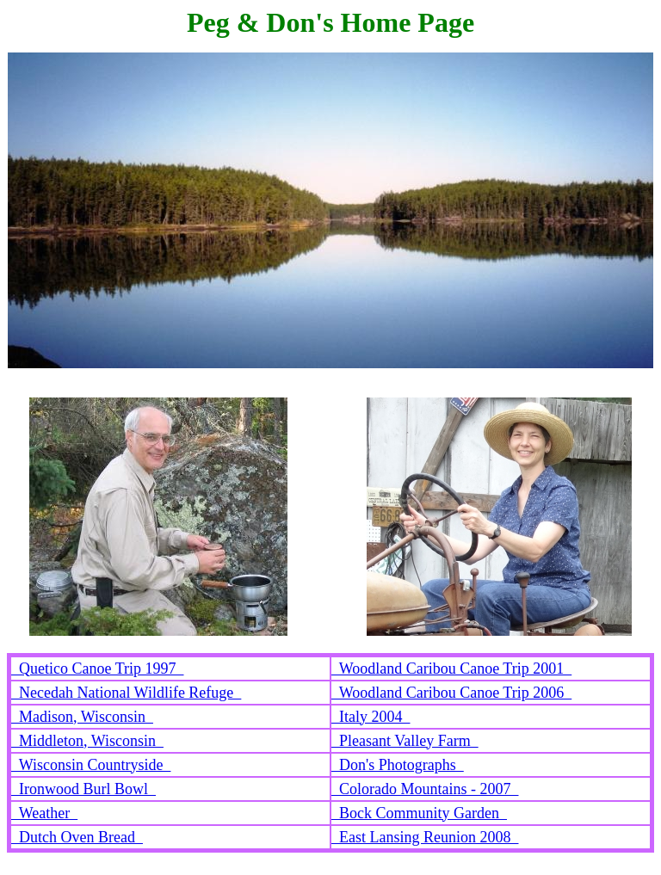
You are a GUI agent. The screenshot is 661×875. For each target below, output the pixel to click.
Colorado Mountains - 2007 (425, 789)
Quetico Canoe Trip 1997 (97, 668)
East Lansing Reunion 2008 (424, 837)
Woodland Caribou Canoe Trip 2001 (451, 668)
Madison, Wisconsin (82, 716)
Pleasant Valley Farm (405, 740)
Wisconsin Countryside (90, 764)
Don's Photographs (397, 764)
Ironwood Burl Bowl (83, 789)
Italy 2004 (371, 716)
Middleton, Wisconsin (87, 740)
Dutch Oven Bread (77, 837)
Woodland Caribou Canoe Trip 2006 (451, 692)
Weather (44, 813)
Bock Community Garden (419, 813)
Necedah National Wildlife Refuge (126, 692)
